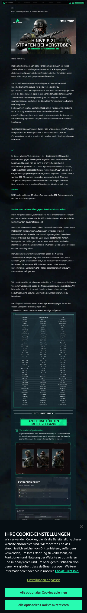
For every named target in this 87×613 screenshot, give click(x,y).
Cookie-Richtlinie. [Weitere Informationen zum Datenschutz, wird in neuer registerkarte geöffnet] (67, 571)
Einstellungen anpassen (43, 580)
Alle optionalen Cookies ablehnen (43, 593)
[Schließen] (81, 527)
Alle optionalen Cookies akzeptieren (43, 605)
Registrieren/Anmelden (79, 2)
